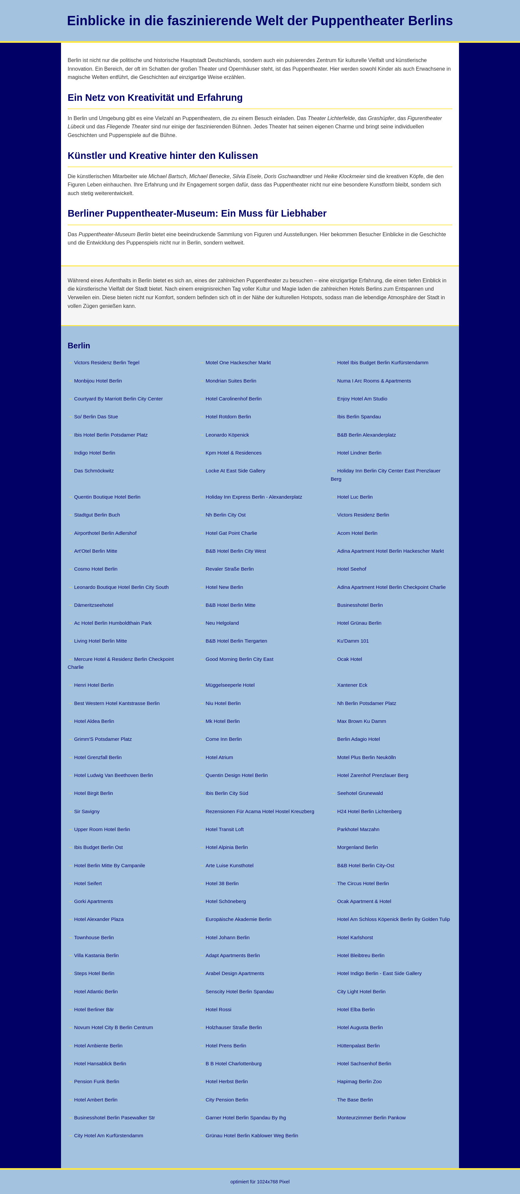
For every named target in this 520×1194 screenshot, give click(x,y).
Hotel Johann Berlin (228, 937)
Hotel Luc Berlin (355, 497)
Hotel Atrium (219, 757)
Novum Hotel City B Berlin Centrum (113, 1027)
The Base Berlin (355, 1099)
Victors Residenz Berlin (363, 515)
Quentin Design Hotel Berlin (237, 775)
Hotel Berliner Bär (94, 1009)
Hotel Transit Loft (225, 829)
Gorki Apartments (93, 901)
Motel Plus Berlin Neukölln (366, 757)
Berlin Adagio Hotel (358, 739)
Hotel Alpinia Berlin (227, 847)
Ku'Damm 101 (353, 641)
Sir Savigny (86, 811)
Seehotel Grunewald (360, 793)
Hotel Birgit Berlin (93, 793)
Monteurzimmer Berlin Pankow (371, 1117)
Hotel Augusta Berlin (360, 1027)
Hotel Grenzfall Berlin (98, 757)
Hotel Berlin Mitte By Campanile (109, 865)
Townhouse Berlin (94, 937)
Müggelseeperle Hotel (230, 685)
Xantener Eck (352, 685)
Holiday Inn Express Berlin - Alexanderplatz (254, 497)
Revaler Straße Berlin (230, 569)
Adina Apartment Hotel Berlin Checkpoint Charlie (391, 587)
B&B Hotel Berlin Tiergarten (236, 641)
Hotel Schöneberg (226, 901)
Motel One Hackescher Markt (238, 362)
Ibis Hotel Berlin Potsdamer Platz (111, 435)
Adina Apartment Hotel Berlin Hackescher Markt (390, 551)
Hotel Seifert (88, 883)
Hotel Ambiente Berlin (98, 1045)
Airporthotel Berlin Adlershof (105, 533)
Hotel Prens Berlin (226, 1045)
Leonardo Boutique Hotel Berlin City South (121, 587)
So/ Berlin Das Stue (96, 416)
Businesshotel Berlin (360, 605)
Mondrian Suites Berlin (231, 381)
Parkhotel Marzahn (358, 829)
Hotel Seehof (351, 569)
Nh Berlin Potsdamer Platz (366, 703)
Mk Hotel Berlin (223, 721)
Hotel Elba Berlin (356, 1009)
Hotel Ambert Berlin (95, 1099)
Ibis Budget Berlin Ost (98, 847)
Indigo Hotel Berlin (94, 453)
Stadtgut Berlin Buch (97, 515)
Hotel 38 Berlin (222, 883)
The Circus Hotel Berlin (363, 883)
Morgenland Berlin (357, 847)
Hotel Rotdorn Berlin (228, 416)
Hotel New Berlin (224, 587)
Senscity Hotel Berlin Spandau (240, 991)
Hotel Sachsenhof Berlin (364, 1063)
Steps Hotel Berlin (94, 973)
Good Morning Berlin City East (239, 659)
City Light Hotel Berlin (361, 991)
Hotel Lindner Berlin (359, 453)
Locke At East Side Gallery (235, 470)
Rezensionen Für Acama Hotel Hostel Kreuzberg (260, 811)
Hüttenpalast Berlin (358, 1045)
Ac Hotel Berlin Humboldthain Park (113, 623)
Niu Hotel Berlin (223, 703)
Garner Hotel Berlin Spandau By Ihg (246, 1117)
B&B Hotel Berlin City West (236, 551)
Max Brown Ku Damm (361, 721)
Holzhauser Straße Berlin (234, 1027)
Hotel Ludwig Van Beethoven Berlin (113, 775)
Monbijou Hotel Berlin (98, 381)
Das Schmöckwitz (94, 470)
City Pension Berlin (227, 1099)
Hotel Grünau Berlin (359, 623)
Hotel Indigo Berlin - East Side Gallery (379, 973)
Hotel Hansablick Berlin (100, 1063)
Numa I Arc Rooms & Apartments (374, 381)
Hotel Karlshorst (355, 937)
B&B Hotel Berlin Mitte (230, 605)
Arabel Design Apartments (235, 973)
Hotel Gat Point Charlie (231, 533)
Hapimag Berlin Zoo (359, 1081)
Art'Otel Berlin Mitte (95, 551)
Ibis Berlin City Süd (227, 793)
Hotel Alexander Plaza (98, 919)
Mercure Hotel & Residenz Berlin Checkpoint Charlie (121, 663)
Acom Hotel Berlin (357, 533)
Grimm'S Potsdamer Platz (103, 739)
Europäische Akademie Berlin (238, 919)
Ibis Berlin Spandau (359, 416)
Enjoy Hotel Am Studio (362, 398)
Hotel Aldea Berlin (94, 721)
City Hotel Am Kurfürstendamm (108, 1135)
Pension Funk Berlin (96, 1081)
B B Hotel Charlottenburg (234, 1063)
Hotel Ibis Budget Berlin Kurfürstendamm (382, 362)
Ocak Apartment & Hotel (364, 901)
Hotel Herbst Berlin (227, 1081)
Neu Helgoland (222, 623)
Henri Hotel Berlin (93, 685)
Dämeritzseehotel (93, 605)
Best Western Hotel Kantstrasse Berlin (117, 703)
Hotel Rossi (218, 1009)
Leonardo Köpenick (227, 435)
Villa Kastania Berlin (96, 955)
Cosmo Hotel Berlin (95, 569)
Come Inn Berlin (224, 739)
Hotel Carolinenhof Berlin (234, 398)
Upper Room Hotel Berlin (102, 829)
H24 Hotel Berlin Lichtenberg (369, 811)
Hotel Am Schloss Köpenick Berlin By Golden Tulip (393, 919)
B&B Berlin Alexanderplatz (366, 435)
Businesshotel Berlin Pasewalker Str (114, 1117)
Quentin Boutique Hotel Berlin (107, 497)
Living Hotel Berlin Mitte (100, 641)
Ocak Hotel (349, 659)
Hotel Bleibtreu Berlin (361, 955)
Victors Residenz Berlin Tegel (106, 362)
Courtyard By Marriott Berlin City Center (118, 398)
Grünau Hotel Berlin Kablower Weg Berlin (252, 1135)
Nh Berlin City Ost (226, 515)
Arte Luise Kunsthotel (229, 865)
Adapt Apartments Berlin (233, 955)
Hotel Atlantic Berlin (96, 991)
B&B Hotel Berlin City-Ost (365, 865)
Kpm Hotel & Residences (234, 453)
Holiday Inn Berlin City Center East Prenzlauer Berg (385, 474)
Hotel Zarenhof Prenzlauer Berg (372, 775)
